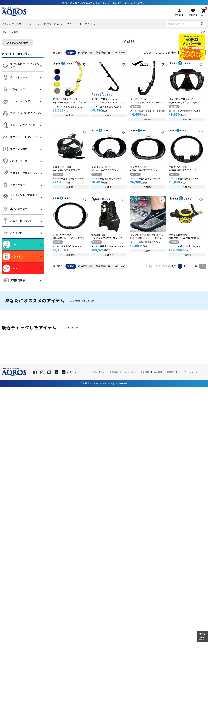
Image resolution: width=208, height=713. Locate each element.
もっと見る (86, 24)
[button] (180, 266)
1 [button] (184, 266)
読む (69, 24)
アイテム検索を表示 (17, 42)
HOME (5, 31)
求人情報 (144, 372)
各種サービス (51, 24)
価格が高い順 (103, 52)
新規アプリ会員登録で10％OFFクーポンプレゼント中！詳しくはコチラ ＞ (104, 2)
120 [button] (195, 266)
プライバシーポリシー (193, 372)
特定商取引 (172, 372)
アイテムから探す (12, 24)
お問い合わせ (98, 372)
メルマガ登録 (129, 372)
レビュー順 (119, 52)
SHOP (32, 24)
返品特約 (114, 372)
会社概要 (158, 372)
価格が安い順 (85, 52)
